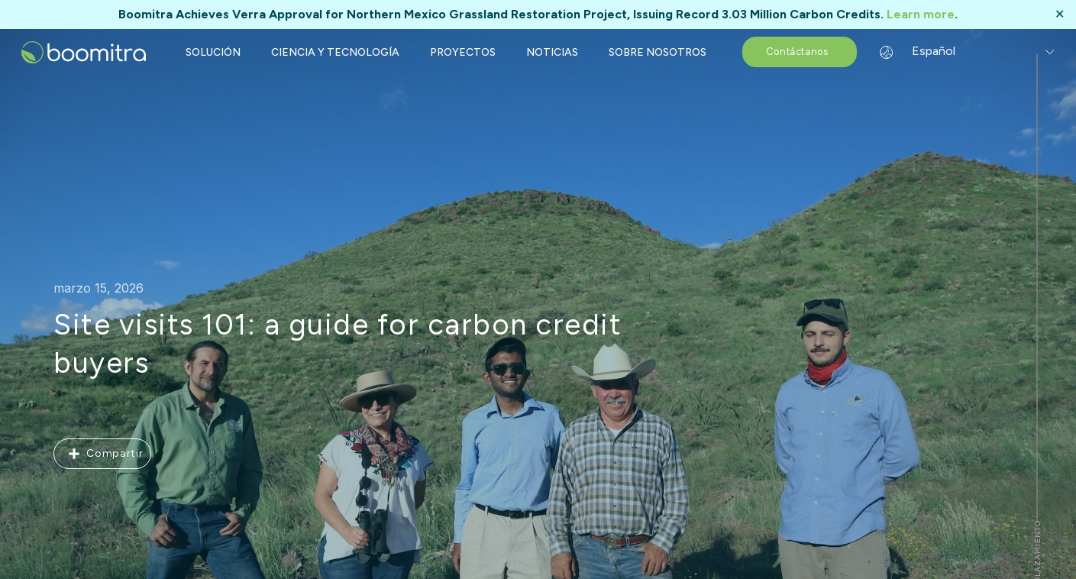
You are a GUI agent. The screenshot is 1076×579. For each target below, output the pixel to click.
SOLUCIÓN (213, 52)
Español (921, 51)
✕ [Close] (1060, 14)
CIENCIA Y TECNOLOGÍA (335, 52)
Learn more (921, 14)
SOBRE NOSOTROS (657, 52)
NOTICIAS (552, 52)
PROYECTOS (463, 52)
